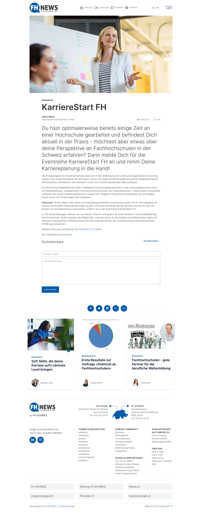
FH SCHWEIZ (50, 506)
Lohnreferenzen (122, 438)
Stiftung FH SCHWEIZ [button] (93, 486)
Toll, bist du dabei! (124, 461)
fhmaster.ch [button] (87, 496)
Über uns (157, 448)
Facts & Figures (159, 435)
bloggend (83, 460)
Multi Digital (159, 506)
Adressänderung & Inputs (127, 470)
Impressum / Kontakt (162, 461)
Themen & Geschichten (91, 429)
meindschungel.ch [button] (140, 496)
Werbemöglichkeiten (161, 441)
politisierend (84, 448)
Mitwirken (119, 432)
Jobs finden (121, 444)
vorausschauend (86, 457)
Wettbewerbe (121, 435)
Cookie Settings (66, 506)
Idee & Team (158, 451)
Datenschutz (158, 458)
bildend (82, 438)
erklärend (82, 444)
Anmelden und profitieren (127, 464)
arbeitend (47, 100)
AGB (154, 464)
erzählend (83, 441)
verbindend (83, 454)
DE (153, 7)
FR (158, 7)
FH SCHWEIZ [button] (39, 486)
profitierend (84, 451)
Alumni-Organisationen (126, 473)
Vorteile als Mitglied (124, 467)
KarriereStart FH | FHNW (88, 229)
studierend (83, 435)
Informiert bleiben (123, 441)
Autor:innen (157, 455)
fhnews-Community (126, 429)
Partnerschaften (159, 438)
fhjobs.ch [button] (134, 486)
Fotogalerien (121, 451)
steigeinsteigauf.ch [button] (42, 496)
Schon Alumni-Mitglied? (129, 458)
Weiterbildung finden (125, 448)
